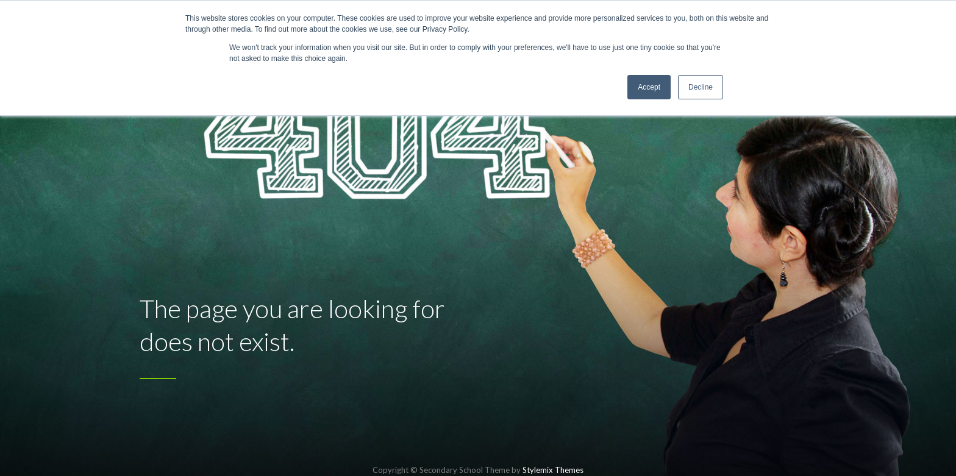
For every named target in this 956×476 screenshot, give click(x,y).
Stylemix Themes (553, 470)
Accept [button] (649, 87)
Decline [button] (700, 87)
